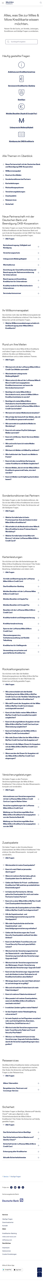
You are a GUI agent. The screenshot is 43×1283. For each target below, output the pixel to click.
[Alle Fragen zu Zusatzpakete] (8, 858)
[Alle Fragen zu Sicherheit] (8, 1125)
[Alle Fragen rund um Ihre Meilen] (8, 359)
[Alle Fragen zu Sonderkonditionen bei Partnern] (8, 511)
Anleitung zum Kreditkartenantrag (21, 72)
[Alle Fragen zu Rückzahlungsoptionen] (8, 684)
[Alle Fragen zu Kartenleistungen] (8, 572)
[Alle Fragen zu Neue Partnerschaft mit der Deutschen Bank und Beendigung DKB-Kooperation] (8, 239)
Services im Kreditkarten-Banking (21, 86)
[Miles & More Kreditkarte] (18, 3)
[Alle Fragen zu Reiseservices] (8, 1076)
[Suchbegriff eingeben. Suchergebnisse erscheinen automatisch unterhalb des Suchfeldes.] (24, 41)
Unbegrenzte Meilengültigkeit (21, 127)
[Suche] (41, 3)
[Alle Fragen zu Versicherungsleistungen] (8, 790)
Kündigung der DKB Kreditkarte (21, 141)
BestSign (21, 99)
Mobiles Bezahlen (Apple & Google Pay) (21, 113)
